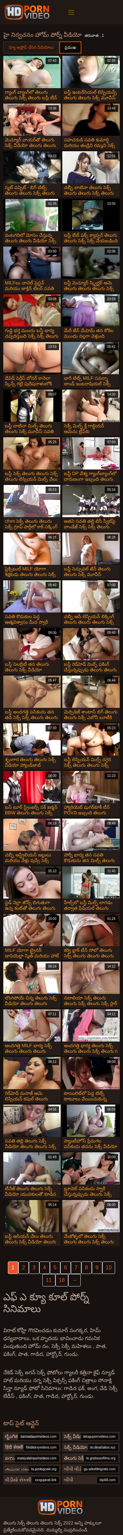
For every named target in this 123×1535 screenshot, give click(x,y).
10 (109, 1267)
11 (49, 1280)
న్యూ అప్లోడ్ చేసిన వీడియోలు (31, 47)
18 (62, 1280)
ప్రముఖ (70, 47)
